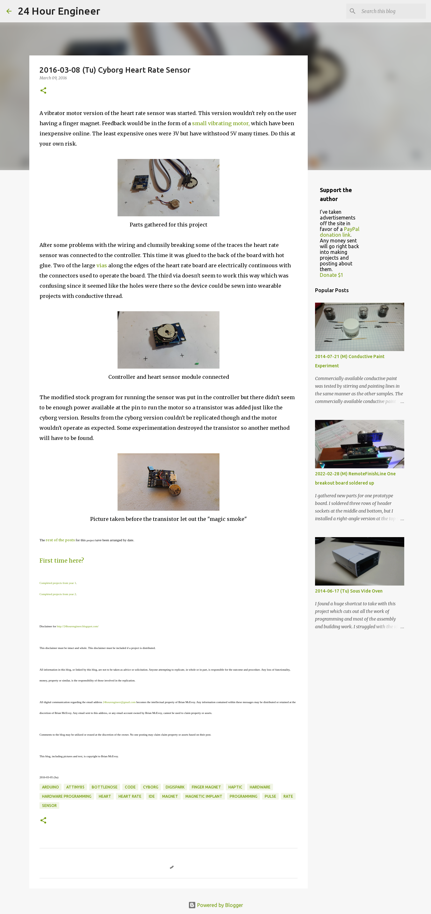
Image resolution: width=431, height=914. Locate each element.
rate (288, 796)
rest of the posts (60, 540)
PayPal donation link (339, 232)
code (130, 787)
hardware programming (66, 796)
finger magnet (206, 787)
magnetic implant (203, 796)
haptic (235, 787)
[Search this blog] (392, 11)
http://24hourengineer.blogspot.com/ (77, 626)
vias (102, 265)
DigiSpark (175, 787)
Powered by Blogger (215, 905)
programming (243, 796)
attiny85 (75, 787)
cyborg (150, 787)
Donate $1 (331, 275)
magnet (170, 796)
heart (105, 796)
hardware (260, 787)
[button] (43, 91)
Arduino (50, 787)
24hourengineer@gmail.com (119, 702)
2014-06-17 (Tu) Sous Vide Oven (349, 591)
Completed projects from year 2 (58, 594)
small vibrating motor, (221, 123)
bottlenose (105, 787)
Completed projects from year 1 (58, 583)
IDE (152, 796)
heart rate (130, 796)
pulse (270, 796)
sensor (49, 805)
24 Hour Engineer (59, 11)
